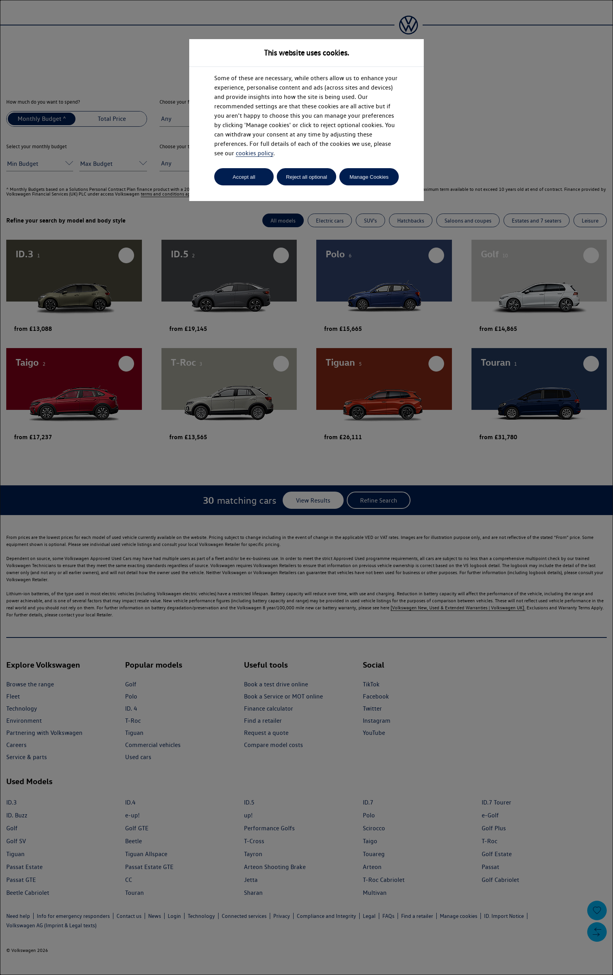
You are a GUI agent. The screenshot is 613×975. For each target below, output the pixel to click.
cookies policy (254, 153)
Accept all (244, 177)
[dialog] (306, 487)
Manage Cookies (369, 177)
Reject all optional (306, 177)
